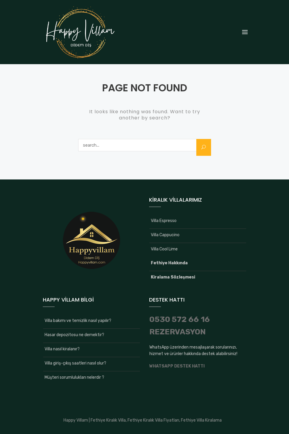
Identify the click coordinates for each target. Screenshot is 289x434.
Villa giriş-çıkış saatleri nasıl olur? (75, 363)
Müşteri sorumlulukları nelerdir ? (74, 377)
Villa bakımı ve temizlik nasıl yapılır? (78, 320)
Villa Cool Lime (164, 249)
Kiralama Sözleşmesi (173, 277)
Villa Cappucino (165, 234)
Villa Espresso (164, 220)
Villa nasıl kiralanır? (62, 349)
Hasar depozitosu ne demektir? (74, 334)
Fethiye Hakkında (169, 262)
